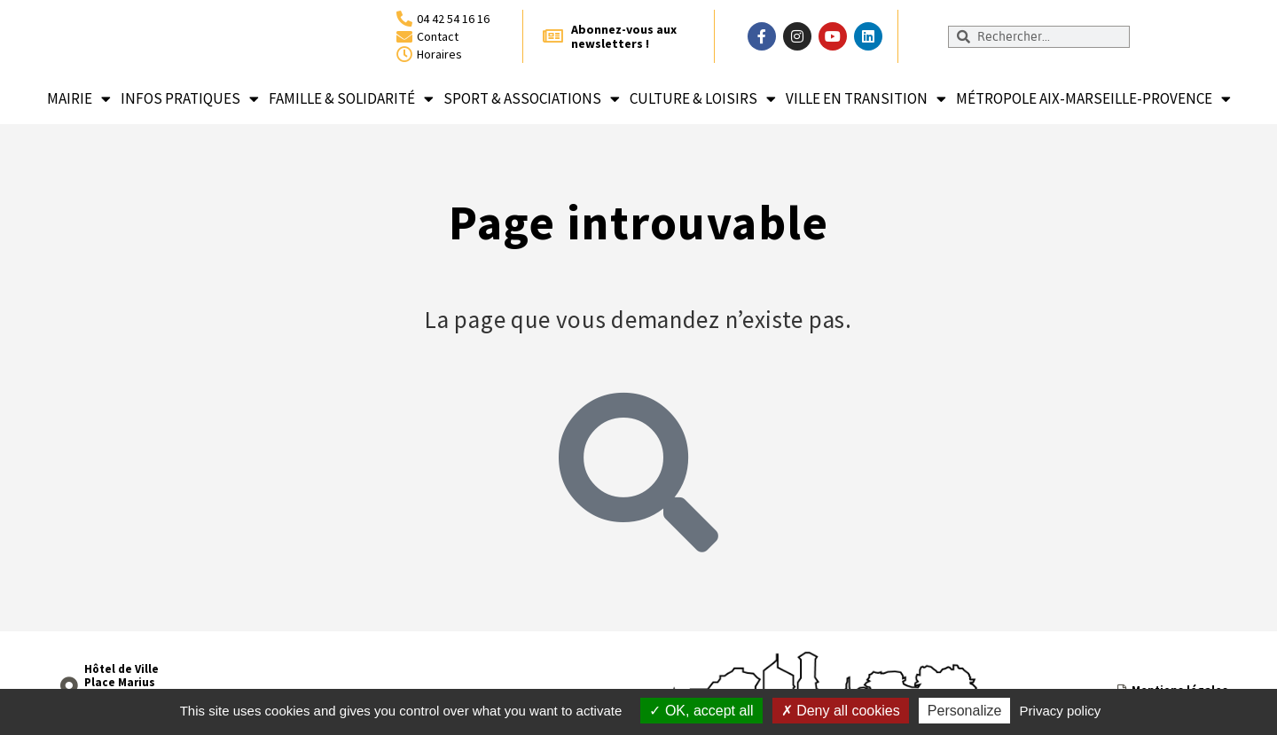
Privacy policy (1060, 710)
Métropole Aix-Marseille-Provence (1093, 98)
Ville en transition (866, 98)
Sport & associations (531, 98)
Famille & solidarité (351, 98)
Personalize (965, 710)
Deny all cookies (840, 710)
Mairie (79, 98)
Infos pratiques (190, 98)
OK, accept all (701, 710)
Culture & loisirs (703, 98)
